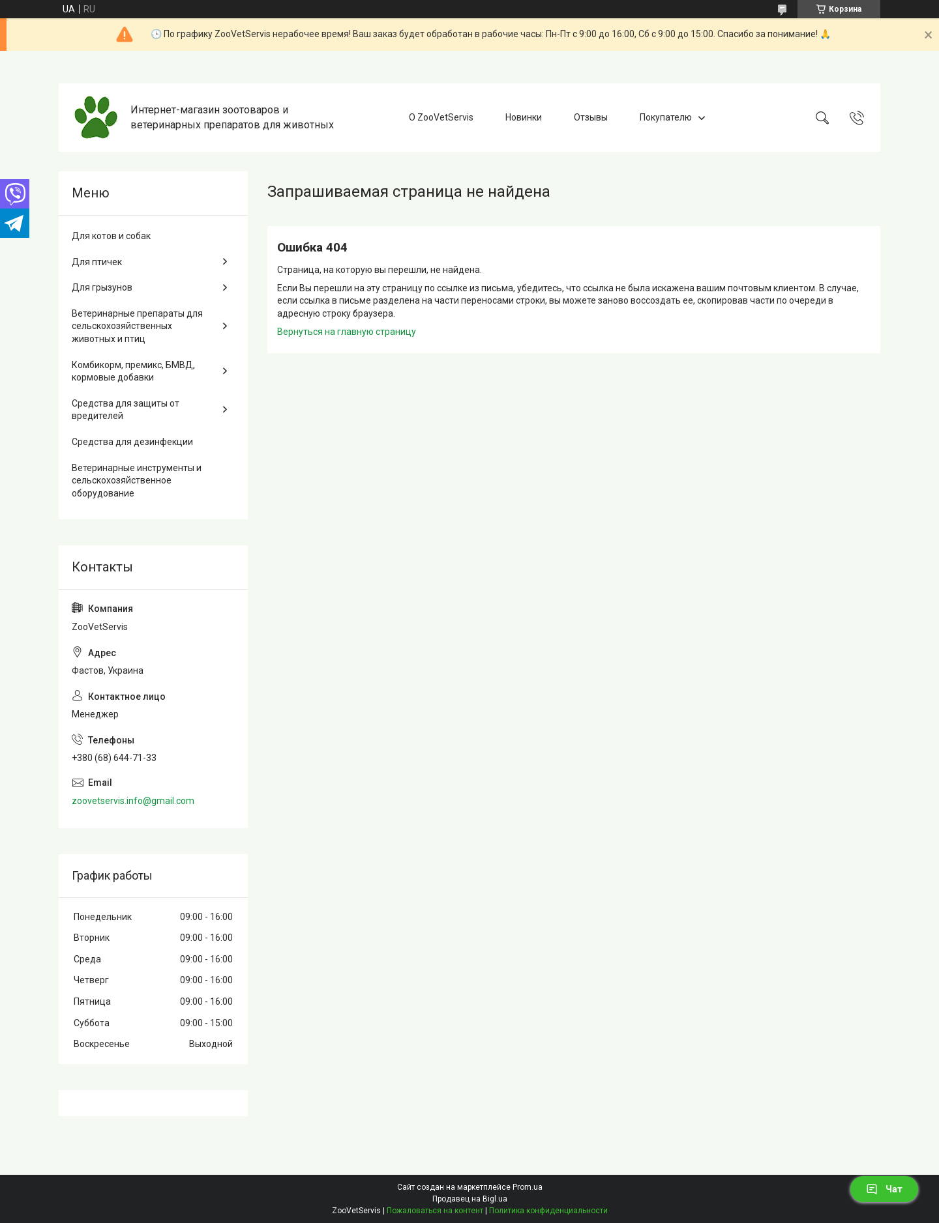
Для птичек (97, 262)
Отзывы (591, 117)
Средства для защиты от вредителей (125, 410)
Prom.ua (528, 1187)
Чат (884, 1189)
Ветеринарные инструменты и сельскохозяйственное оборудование (136, 480)
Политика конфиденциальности (548, 1210)
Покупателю (666, 117)
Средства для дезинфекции (132, 442)
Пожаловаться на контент (435, 1210)
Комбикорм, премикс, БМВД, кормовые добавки (133, 371)
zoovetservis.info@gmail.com (133, 801)
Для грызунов (102, 287)
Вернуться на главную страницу (346, 331)
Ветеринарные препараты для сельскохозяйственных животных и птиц (137, 326)
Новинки (523, 117)
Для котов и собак (111, 236)
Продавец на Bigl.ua (469, 1198)
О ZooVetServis (441, 117)
